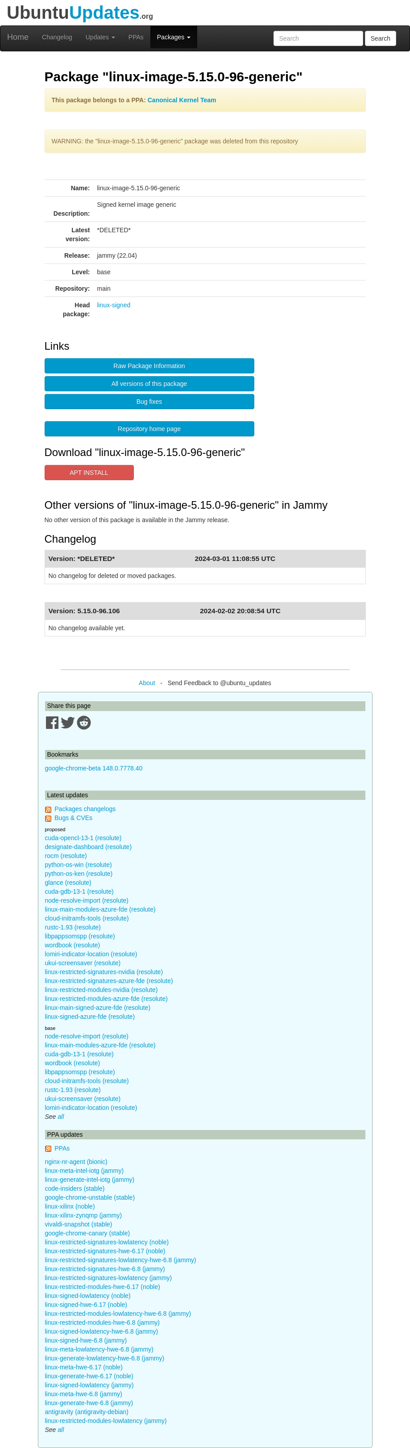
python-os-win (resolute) (78, 864)
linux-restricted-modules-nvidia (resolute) (101, 989)
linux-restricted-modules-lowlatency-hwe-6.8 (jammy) (118, 1313)
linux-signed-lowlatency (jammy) (89, 1385)
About (147, 682)
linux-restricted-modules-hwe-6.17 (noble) (102, 1286)
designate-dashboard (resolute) (88, 846)
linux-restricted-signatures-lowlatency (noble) (107, 1242)
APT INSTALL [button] (89, 472)
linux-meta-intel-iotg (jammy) (84, 1170)
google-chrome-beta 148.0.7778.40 (94, 768)
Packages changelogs (85, 808)
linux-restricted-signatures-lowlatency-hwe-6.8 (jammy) (120, 1260)
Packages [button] (174, 37)
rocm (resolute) (66, 855)
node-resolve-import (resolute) (87, 900)
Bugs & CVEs (73, 817)
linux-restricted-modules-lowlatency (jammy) (106, 1420)
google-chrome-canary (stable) (87, 1233)
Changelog (57, 37)
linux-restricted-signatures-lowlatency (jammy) (108, 1277)
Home (18, 37)
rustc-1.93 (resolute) (73, 927)
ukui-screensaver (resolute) (83, 963)
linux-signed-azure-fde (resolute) (90, 1016)
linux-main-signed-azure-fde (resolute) (98, 1007)
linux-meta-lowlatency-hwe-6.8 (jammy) (99, 1349)
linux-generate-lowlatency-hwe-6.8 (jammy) (105, 1358)
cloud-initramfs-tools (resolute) (87, 918)
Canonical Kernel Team (182, 100)
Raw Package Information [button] (149, 365)
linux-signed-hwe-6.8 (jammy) (86, 1340)
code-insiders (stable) (75, 1188)
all (61, 1116)
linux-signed (114, 305)
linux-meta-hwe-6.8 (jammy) (83, 1394)
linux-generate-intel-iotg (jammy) (90, 1179)
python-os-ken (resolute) (79, 873)
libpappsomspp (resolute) (80, 936)
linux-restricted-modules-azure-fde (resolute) (106, 998)
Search (380, 38)
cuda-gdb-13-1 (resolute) (79, 891)
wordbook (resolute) (72, 945)
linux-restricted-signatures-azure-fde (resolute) (109, 980)
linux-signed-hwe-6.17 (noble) (86, 1304)
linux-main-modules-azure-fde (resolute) (100, 909)
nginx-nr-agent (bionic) (76, 1161)
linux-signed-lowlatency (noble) (88, 1295)
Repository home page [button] (149, 428)
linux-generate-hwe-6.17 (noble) (89, 1376)
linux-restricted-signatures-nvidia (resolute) (104, 971)
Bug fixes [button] (149, 401)
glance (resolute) (68, 882)
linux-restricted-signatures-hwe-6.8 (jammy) (105, 1268)
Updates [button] (100, 37)
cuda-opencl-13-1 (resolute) (83, 837)
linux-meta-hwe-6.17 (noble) (84, 1367)
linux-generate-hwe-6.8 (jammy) (89, 1402)
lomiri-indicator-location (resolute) (91, 954)
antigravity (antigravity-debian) (87, 1411)
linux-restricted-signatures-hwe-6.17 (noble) (105, 1251)
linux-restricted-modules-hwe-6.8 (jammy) (102, 1322)
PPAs (136, 37)
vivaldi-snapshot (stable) (78, 1224)
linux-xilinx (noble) (70, 1206)
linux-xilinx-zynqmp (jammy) (83, 1215)
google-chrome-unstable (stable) (90, 1197)
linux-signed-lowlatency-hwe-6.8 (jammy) (101, 1331)
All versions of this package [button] (149, 383)
